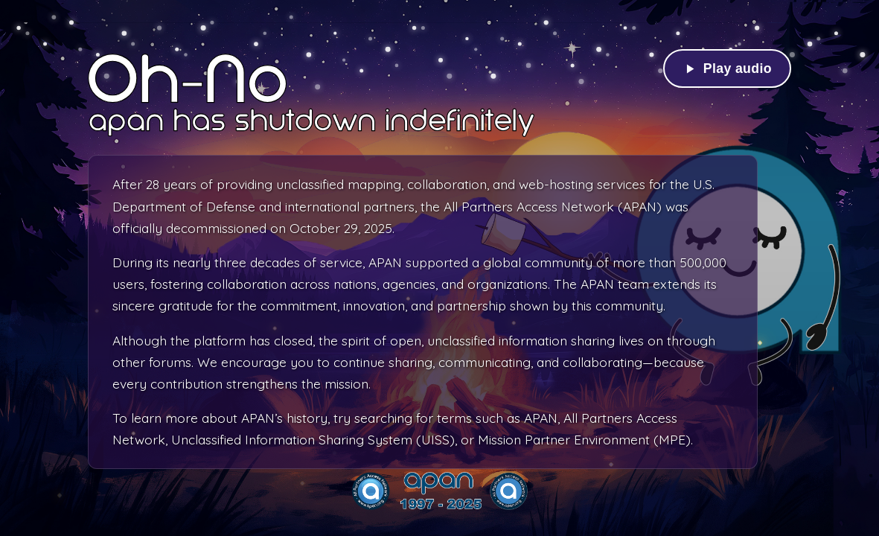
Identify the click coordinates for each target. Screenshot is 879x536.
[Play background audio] (727, 68)
